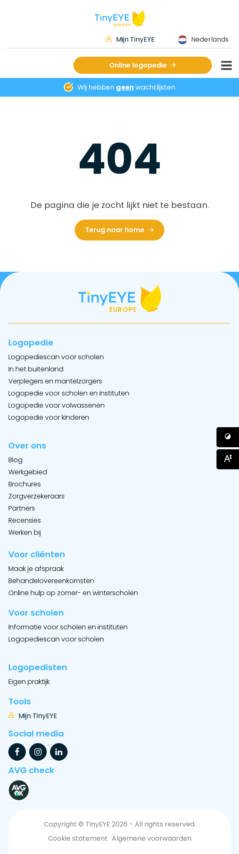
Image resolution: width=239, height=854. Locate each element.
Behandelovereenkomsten (51, 581)
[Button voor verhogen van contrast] (227, 437)
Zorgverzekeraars (36, 496)
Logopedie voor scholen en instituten (68, 393)
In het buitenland (35, 369)
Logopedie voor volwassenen (56, 405)
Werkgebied (27, 472)
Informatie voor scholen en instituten (68, 627)
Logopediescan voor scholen (56, 357)
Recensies (24, 520)
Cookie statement (78, 838)
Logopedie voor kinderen (48, 417)
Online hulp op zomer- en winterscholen (73, 593)
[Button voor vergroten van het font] (227, 459)
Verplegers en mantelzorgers (55, 381)
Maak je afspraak (36, 569)
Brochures (24, 484)
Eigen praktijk (29, 681)
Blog (15, 460)
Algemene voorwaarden (151, 838)
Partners (21, 508)
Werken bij (24, 532)
